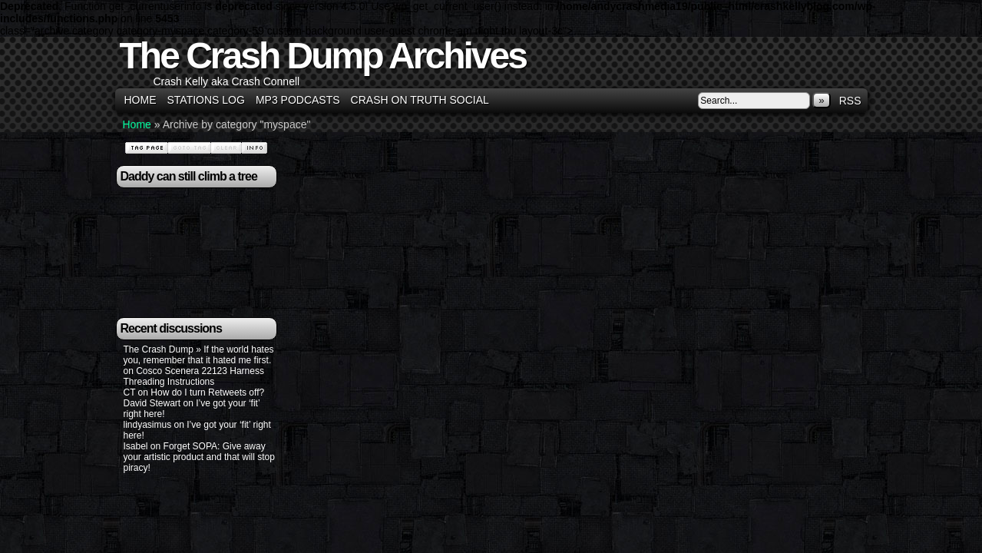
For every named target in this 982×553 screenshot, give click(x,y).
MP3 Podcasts (298, 100)
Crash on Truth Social (420, 100)
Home (140, 100)
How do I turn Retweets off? (207, 392)
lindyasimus (148, 424)
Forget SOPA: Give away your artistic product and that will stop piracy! (199, 457)
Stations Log (206, 100)
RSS (850, 100)
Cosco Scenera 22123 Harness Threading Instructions (194, 376)
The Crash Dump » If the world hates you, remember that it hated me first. (199, 355)
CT (130, 392)
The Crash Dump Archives (323, 55)
